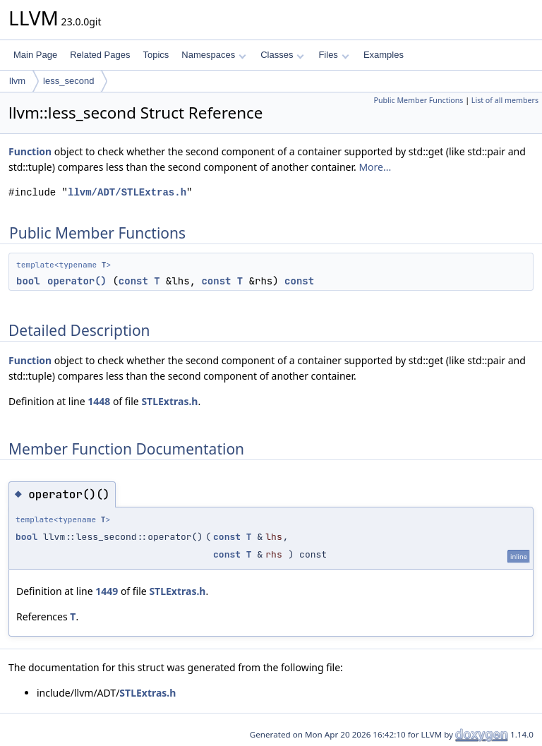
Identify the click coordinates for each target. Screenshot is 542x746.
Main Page (35, 54)
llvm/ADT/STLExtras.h (127, 192)
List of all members (504, 100)
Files (333, 54)
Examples (383, 54)
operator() (77, 281)
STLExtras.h (169, 401)
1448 (99, 401)
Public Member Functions (418, 100)
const (133, 281)
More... (375, 167)
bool (28, 281)
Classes (282, 54)
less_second (68, 81)
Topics (156, 54)
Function (30, 151)
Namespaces (213, 54)
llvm (17, 81)
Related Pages (100, 54)
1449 (106, 591)
